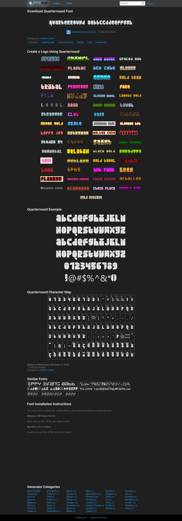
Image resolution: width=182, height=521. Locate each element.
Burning (130, 491)
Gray (31, 499)
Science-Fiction (66, 42)
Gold (110, 496)
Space (71, 508)
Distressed (93, 494)
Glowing (92, 496)
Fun (31, 496)
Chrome (53, 494)
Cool (89, 42)
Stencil (110, 508)
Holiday (91, 499)
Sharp (31, 508)
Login (150, 3)
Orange (72, 502)
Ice (108, 499)
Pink (110, 502)
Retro (51, 505)
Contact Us (81, 517)
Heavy (71, 499)
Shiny (51, 508)
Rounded (72, 505)
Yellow (91, 511)
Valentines (53, 511)
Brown (110, 491)
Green (52, 499)
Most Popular (34, 491)
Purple (130, 502)
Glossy (71, 496)
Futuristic (33, 42)
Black (71, 491)
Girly (50, 496)
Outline (91, 502)
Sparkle (91, 508)
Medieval (131, 499)
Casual (32, 494)
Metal (31, 502)
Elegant (111, 494)
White (70, 511)
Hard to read (48, 42)
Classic (71, 494)
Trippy (31, 511)
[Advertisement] (13, 51)
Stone (129, 508)
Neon (51, 502)
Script (110, 505)
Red (31, 505)
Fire (128, 494)
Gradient (131, 496)
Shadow (131, 505)
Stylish (80, 42)
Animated (53, 491)
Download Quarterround (81, 32)
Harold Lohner (47, 38)
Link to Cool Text (98, 517)
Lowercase (101, 42)
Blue (90, 491)
